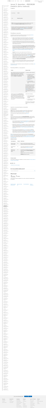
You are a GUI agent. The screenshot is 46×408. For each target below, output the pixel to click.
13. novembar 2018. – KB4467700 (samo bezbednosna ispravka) (5, 371)
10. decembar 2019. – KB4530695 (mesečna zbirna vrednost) (5, 272)
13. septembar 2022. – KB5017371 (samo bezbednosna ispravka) (5, 94)
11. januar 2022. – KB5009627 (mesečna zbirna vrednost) (5, 141)
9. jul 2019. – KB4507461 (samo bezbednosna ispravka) (5, 312)
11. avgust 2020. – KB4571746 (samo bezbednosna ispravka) (5, 231)
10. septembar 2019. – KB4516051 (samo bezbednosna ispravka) (5, 294)
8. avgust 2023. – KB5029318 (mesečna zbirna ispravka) (5, 35)
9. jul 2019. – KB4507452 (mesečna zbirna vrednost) (5, 310)
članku (27, 27)
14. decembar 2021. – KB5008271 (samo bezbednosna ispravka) (5, 148)
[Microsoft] (4, 1)
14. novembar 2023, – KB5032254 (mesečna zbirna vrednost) (5, 20)
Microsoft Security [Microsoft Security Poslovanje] (24, 401)
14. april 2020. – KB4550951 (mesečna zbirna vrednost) (5, 253)
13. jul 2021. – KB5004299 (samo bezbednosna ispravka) (5, 173)
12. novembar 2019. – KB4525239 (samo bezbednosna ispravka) (5, 278)
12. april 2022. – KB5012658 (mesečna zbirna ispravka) (5, 123)
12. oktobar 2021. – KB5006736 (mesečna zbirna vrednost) (5, 156)
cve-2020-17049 (29, 55)
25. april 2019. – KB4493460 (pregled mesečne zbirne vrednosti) (5, 331)
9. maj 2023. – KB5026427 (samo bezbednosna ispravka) (5, 52)
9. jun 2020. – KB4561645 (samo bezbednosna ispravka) (5, 240)
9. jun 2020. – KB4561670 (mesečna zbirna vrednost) (5, 243)
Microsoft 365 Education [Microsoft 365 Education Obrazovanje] (19, 403)
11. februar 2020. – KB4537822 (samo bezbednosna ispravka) (5, 263)
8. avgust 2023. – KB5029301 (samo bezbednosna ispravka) (5, 37)
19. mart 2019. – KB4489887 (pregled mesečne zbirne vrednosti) (5, 339)
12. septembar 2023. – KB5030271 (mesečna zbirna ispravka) (5, 30)
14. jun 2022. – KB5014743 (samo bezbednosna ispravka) (5, 109)
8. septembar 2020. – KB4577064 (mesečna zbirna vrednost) (5, 226)
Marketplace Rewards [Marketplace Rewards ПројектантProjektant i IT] (32, 407)
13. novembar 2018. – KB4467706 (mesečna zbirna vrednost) (5, 373)
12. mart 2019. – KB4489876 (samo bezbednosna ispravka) (5, 344)
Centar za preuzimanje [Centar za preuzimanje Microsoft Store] (12, 401)
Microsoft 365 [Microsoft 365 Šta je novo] (3, 401)
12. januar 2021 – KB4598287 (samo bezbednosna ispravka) (5, 209)
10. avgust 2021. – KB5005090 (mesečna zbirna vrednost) (5, 166)
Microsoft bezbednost (26, 184)
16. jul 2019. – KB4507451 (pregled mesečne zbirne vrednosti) (5, 307)
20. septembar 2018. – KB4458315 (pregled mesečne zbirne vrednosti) (5, 384)
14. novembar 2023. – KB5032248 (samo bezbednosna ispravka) (5, 22)
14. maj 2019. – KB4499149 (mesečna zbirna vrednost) (5, 328)
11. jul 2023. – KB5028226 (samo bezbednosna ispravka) (5, 42)
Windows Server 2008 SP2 (6, 5)
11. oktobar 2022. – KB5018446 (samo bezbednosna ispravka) (5, 89)
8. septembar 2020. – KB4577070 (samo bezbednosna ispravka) (5, 228)
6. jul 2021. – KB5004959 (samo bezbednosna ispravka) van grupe (5, 179)
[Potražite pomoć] (41, 1)
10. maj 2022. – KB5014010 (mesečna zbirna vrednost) (5, 118)
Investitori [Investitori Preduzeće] (38, 402)
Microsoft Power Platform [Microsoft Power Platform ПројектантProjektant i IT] (32, 405)
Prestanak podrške (5, 8)
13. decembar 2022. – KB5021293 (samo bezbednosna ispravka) (5, 76)
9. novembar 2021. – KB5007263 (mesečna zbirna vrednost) (5, 151)
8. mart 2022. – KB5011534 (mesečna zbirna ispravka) (5, 128)
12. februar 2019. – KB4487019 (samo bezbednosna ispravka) (5, 350)
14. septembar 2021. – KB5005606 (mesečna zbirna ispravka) (5, 161)
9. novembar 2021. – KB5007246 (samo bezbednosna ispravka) (5, 153)
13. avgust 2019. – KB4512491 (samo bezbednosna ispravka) (5, 304)
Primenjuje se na (13, 8)
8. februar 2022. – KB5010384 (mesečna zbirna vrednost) (5, 133)
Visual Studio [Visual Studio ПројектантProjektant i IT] (31, 406)
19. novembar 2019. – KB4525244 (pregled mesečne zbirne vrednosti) (5, 275)
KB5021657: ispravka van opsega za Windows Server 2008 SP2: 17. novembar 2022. (6, 79)
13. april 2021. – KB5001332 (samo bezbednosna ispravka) (5, 194)
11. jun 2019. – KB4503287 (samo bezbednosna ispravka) (5, 320)
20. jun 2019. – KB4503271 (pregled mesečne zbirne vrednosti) (5, 315)
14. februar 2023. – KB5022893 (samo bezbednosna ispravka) (5, 67)
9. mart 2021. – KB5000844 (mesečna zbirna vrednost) (5, 196)
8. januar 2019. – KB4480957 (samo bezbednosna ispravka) (5, 358)
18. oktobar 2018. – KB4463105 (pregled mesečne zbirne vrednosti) (5, 376)
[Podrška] (9, 1)
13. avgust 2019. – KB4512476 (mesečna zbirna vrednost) (5, 302)
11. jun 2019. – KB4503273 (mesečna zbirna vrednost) (5, 318)
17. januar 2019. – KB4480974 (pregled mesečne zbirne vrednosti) (5, 355)
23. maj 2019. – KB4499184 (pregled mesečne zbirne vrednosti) (5, 323)
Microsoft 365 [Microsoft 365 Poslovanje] (24, 404)
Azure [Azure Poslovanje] (23, 402)
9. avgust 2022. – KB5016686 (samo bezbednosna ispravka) (5, 99)
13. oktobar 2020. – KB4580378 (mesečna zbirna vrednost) (5, 221)
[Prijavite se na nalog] (43, 1)
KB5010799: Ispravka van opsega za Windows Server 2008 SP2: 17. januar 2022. (6, 138)
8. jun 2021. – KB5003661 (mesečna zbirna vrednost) (5, 182)
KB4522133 (24, 111)
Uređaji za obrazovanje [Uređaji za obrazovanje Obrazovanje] (19, 401)
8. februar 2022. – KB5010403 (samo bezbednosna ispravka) (5, 135)
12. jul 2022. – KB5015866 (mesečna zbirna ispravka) (5, 102)
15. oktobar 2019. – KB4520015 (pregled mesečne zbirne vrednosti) (5, 283)
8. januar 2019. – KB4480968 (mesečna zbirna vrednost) (5, 360)
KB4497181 (28, 79)
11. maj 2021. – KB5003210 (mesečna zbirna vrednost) (5, 186)
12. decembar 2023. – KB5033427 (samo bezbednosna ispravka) (5, 17)
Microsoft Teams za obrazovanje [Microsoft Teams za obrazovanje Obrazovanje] (19, 402)
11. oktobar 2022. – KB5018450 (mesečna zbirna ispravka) (5, 87)
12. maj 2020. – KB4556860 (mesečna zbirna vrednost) (5, 248)
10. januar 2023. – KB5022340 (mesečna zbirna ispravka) (5, 69)
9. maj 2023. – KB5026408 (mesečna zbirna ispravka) (5, 49)
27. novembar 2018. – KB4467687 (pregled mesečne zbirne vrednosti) (5, 368)
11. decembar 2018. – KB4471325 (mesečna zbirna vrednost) (5, 363)
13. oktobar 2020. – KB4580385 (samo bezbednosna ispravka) (5, 223)
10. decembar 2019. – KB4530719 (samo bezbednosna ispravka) (5, 270)
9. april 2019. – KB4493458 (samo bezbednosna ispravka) (5, 336)
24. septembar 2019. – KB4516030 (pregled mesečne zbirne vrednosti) (5, 291)
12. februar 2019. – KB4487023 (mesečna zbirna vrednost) (5, 352)
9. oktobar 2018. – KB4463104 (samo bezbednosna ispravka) (5, 379)
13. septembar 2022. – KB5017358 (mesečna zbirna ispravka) (5, 92)
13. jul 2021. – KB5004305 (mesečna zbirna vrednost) (5, 170)
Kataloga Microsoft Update (29, 147)
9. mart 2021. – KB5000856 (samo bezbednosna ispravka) (5, 199)
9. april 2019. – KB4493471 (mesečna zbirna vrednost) (5, 334)
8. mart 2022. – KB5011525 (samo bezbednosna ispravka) (5, 131)
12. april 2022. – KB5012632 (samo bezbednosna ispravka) (5, 126)
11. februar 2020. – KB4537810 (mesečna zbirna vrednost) (5, 260)
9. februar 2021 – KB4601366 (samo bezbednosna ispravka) (5, 204)
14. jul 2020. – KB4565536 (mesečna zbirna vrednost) (5, 236)
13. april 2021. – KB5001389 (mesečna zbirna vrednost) (5, 191)
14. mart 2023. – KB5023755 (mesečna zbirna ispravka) (5, 59)
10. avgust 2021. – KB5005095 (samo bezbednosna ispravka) (5, 168)
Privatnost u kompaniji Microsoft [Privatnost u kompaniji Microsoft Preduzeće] (40, 401)
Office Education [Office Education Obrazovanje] (18, 404)
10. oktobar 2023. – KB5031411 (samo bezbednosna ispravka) (5, 27)
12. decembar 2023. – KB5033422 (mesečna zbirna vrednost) (5, 15)
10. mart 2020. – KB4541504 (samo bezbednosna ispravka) (5, 255)
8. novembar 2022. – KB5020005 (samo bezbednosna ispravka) (5, 84)
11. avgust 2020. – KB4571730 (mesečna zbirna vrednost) (5, 233)
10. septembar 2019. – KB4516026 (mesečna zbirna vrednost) (5, 296)
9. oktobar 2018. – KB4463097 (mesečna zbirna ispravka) (5, 381)
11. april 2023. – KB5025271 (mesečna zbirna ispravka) (5, 54)
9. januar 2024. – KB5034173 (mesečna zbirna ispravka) (5, 10)
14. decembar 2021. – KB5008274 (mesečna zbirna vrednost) (5, 146)
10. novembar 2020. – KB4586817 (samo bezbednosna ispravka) (5, 218)
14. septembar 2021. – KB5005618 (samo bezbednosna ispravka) (5, 163)
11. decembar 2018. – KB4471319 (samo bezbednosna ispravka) (5, 365)
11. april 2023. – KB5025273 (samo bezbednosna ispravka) (5, 57)
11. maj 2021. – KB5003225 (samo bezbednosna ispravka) (5, 189)
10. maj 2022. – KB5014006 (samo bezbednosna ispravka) (5, 121)
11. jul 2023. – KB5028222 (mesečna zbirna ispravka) (5, 40)
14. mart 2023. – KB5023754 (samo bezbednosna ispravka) (5, 62)
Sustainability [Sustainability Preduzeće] (38, 403)
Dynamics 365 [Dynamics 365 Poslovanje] (24, 403)
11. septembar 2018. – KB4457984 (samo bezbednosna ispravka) (5, 389)
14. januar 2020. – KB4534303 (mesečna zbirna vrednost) (5, 267)
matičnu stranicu (22, 28)
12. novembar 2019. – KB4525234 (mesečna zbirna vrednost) (5, 280)
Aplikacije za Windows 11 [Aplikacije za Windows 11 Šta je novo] (4, 402)
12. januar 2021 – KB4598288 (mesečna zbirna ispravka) (5, 206)
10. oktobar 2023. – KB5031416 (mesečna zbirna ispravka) (5, 25)
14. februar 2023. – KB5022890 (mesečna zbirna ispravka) (5, 64)
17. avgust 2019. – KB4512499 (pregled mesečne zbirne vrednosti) (5, 299)
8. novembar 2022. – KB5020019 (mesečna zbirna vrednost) (5, 82)
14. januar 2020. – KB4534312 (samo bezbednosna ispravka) (5, 265)
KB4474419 (20, 124)
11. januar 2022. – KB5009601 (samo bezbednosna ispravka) (5, 143)
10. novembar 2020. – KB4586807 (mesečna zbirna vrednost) (5, 216)
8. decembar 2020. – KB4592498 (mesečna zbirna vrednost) (5, 213)
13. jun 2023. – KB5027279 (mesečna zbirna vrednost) (5, 44)
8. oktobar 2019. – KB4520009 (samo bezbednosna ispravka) (5, 288)
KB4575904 (31, 130)
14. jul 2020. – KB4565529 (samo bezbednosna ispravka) (5, 238)
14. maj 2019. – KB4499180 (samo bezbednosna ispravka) (5, 326)
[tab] (13, 176)
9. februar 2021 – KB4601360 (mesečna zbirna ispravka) (5, 201)
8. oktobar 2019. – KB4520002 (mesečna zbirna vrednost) (5, 286)
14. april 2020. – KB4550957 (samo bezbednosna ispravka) (5, 250)
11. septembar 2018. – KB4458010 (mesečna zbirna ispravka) (5, 387)
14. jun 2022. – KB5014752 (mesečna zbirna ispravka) (5, 106)
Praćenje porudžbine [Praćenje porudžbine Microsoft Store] (11, 402)
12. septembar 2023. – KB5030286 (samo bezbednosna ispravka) (5, 32)
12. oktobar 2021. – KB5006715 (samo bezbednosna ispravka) (5, 158)
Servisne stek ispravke (25, 136)
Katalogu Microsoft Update (24, 121)
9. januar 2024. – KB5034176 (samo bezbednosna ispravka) (5, 13)
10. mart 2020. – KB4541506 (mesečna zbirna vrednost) (5, 258)
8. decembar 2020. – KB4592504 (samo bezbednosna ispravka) (5, 211)
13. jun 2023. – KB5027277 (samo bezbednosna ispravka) (5, 47)
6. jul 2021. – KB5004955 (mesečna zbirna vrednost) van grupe (5, 175)
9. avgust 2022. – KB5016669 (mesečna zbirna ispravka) (5, 97)
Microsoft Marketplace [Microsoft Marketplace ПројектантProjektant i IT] (32, 404)
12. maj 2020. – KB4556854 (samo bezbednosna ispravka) (5, 245)
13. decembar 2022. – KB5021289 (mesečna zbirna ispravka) (5, 74)
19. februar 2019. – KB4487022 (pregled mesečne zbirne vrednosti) (5, 347)
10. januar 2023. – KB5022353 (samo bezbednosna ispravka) (5, 71)
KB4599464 (32, 39)
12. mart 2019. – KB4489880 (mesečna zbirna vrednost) (5, 342)
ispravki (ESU (25, 129)
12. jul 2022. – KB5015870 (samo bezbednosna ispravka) (5, 104)
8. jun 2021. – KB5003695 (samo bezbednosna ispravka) (5, 184)
